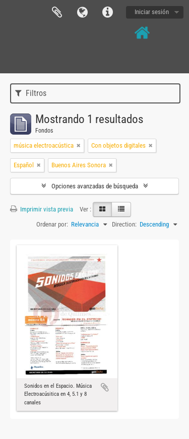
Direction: (124, 224)
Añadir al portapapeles (105, 387)
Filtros (30, 93)
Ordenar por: (52, 224)
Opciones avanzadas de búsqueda (94, 186)
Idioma (82, 12)
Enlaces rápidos (107, 12)
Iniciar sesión (152, 12)
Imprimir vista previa (41, 209)
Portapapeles (57, 12)
